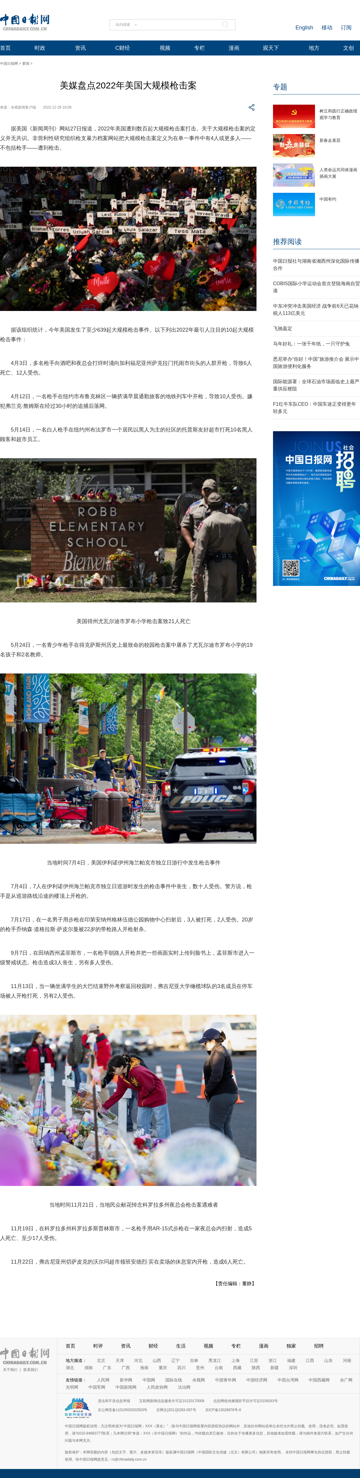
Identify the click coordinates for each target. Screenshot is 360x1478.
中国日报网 (9, 63)
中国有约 (328, 199)
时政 (39, 48)
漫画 (234, 48)
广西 (126, 1367)
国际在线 (173, 1380)
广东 (107, 1367)
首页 (5, 48)
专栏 (199, 48)
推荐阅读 (287, 241)
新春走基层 (330, 140)
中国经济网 (256, 1380)
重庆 (163, 1367)
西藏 (237, 1367)
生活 (181, 1345)
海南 (144, 1367)
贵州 (200, 1367)
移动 (327, 28)
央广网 (346, 1380)
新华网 (126, 1380)
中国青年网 (225, 1380)
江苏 (254, 1360)
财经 (153, 1345)
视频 (165, 48)
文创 (348, 48)
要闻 (25, 63)
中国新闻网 (126, 1387)
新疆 (274, 1367)
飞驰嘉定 (282, 328)
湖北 (70, 1367)
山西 (157, 1360)
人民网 (103, 1380)
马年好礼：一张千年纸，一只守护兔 (311, 343)
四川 (181, 1367)
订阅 (346, 28)
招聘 (319, 1345)
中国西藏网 (319, 1380)
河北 (138, 1360)
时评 (98, 1345)
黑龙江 (214, 1360)
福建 (291, 1360)
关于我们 (10, 1370)
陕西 (256, 1367)
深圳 (293, 1367)
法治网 (184, 1387)
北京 (101, 1360)
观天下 (271, 48)
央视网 (198, 1380)
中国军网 (96, 1387)
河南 (347, 1360)
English (304, 28)
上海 (235, 1360)
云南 (218, 1367)
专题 (280, 87)
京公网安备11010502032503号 (122, 1410)
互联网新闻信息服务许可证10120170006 (171, 1401)
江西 (310, 1360)
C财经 (122, 48)
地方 (314, 48)
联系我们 (30, 1370)
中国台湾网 (288, 1380)
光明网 (72, 1387)
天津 (120, 1360)
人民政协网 (157, 1387)
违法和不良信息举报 (114, 1401)
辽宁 (175, 1360)
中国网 (148, 1380)
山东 (328, 1360)
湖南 (88, 1367)
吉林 (194, 1360)
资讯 (80, 48)
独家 (291, 1345)
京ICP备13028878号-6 (223, 1410)
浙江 (272, 1360)
